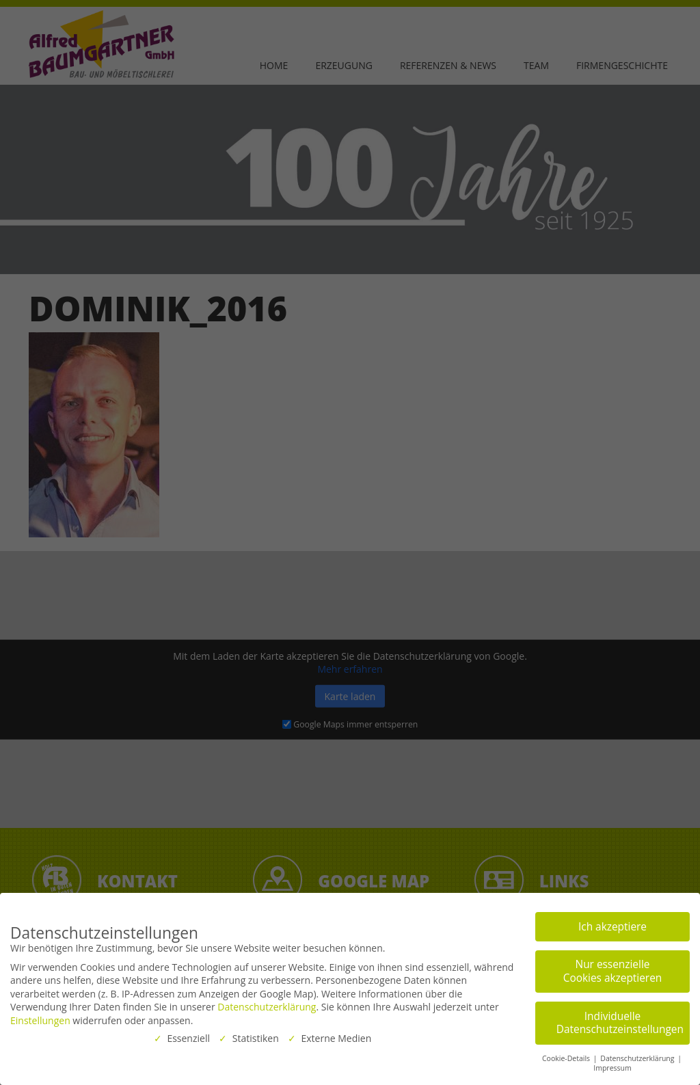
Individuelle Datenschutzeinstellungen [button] (620, 1022)
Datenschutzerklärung (266, 1006)
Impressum (612, 1068)
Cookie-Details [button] (567, 1057)
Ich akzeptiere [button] (612, 926)
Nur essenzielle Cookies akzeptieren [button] (612, 971)
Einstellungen (40, 1020)
